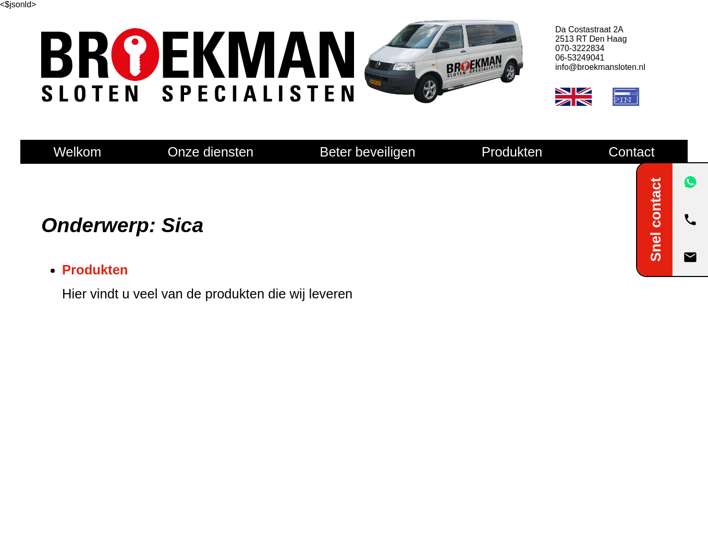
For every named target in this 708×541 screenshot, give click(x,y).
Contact (631, 152)
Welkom (77, 152)
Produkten (512, 152)
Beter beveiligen (367, 152)
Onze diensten (210, 152)
